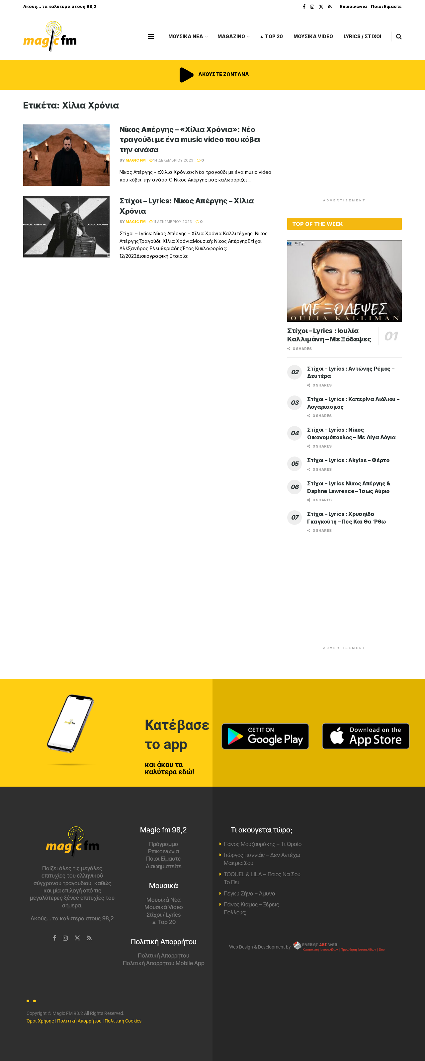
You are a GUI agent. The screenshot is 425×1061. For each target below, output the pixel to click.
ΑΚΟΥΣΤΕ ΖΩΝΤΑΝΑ (212, 74)
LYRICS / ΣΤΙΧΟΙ (362, 36)
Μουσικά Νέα (163, 899)
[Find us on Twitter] (77, 938)
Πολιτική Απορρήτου (163, 955)
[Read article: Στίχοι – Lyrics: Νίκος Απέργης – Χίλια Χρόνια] (66, 226)
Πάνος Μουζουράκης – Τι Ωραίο (262, 844)
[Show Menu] (151, 36)
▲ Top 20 (271, 36)
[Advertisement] (344, 146)
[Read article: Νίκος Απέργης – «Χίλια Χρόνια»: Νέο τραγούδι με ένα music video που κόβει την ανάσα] (66, 155)
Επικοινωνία (353, 6)
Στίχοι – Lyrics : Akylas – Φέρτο (348, 460)
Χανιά (352, 851)
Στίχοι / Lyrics (163, 914)
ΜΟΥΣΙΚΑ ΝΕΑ (185, 36)
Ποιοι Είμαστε (386, 6)
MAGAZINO (231, 36)
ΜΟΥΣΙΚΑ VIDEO (313, 36)
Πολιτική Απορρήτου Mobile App (164, 963)
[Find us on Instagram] (65, 938)
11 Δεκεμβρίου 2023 (170, 221)
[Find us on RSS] (89, 938)
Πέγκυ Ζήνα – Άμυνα (249, 893)
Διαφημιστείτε (164, 866)
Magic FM (136, 160)
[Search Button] (399, 36)
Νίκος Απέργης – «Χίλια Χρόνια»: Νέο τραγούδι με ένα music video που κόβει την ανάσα (190, 139)
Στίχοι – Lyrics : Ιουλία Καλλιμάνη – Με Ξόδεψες (329, 335)
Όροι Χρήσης (40, 1021)
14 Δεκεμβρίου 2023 (171, 160)
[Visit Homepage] (49, 36)
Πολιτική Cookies (123, 1021)
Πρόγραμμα (163, 844)
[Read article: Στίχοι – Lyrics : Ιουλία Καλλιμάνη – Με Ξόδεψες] (344, 281)
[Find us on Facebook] (54, 938)
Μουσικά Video (163, 907)
